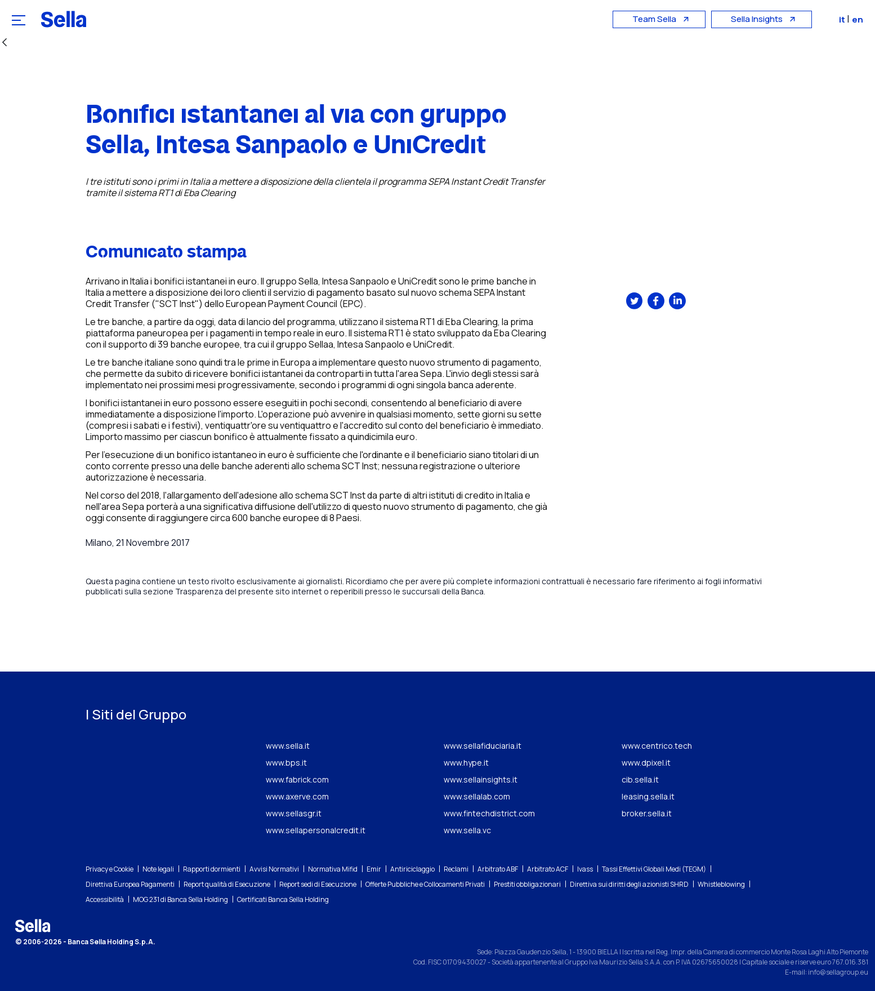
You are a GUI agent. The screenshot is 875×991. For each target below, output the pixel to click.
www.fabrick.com (297, 779)
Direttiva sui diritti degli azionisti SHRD (629, 884)
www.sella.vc (467, 830)
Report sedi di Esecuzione (317, 884)
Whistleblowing (721, 884)
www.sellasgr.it (294, 813)
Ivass (585, 869)
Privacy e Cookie (109, 869)
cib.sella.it (640, 779)
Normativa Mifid (333, 869)
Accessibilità (105, 899)
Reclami (456, 869)
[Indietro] (4, 43)
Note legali (158, 869)
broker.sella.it (647, 813)
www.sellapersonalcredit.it (315, 830)
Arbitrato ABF (497, 869)
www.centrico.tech (657, 745)
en (860, 19)
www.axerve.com (297, 796)
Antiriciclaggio (412, 869)
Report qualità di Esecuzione (227, 884)
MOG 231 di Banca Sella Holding (180, 899)
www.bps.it (286, 762)
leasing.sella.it (648, 796)
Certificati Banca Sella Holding (283, 899)
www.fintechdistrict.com (489, 813)
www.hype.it (466, 762)
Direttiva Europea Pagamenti (130, 884)
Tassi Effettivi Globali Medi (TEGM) (654, 869)
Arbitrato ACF (547, 869)
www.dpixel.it (646, 762)
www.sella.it (288, 745)
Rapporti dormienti (211, 869)
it (846, 19)
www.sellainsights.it (480, 779)
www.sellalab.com (477, 796)
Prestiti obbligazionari (527, 884)
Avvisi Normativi (274, 869)
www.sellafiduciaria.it (482, 745)
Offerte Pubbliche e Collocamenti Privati (425, 884)
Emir (374, 869)
